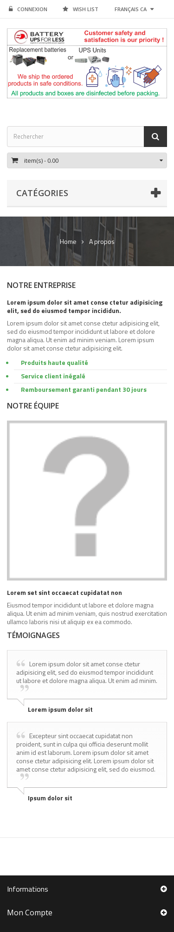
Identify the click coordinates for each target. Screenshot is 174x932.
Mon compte (29, 912)
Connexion (28, 9)
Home (68, 241)
